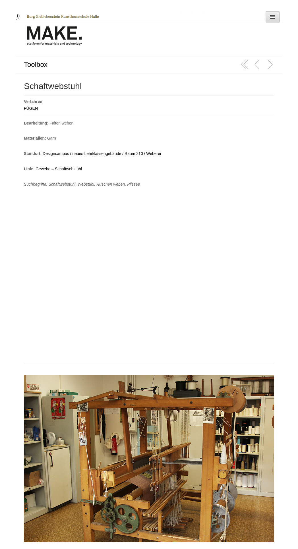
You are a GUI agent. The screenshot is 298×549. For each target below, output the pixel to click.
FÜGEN (31, 108)
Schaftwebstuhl (53, 86)
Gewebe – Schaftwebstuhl (59, 169)
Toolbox (35, 64)
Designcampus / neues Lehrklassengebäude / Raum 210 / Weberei (102, 153)
